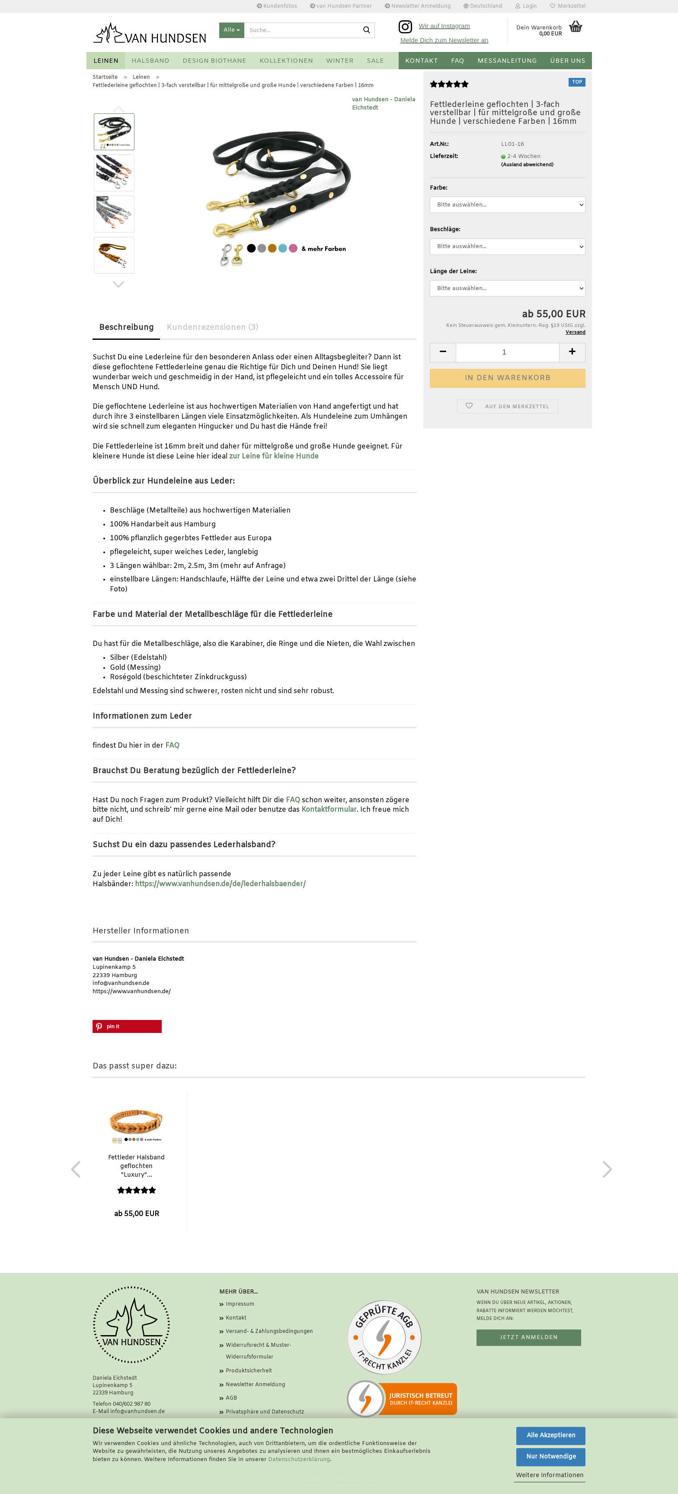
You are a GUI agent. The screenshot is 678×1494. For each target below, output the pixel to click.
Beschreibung (126, 328)
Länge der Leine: (453, 271)
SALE (375, 61)
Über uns (567, 61)
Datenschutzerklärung (299, 1459)
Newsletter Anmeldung (418, 6)
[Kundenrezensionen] (449, 88)
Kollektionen (286, 61)
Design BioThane (214, 61)
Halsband (150, 61)
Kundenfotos (277, 6)
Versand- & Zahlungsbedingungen (269, 1331)
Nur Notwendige (551, 1457)
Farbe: (438, 188)
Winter (340, 61)
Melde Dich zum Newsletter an (444, 40)
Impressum (240, 1304)
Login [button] (526, 6)
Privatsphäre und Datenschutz (265, 1412)
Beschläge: (445, 229)
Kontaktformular (329, 809)
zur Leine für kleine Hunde (274, 456)
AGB (231, 1398)
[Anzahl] (508, 352)
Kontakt (421, 61)
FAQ (457, 61)
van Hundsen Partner (341, 6)
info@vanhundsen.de (137, 1411)
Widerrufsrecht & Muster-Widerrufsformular (258, 1351)
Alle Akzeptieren (551, 1436)
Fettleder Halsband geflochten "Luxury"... (136, 1166)
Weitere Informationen (550, 1475)
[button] (483, 6)
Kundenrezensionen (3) (212, 328)
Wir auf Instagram (444, 25)
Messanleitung (507, 61)
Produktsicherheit (249, 1371)
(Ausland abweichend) (527, 165)
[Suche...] (232, 30)
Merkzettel (567, 6)
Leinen (105, 61)
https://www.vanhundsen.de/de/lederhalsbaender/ (220, 884)
